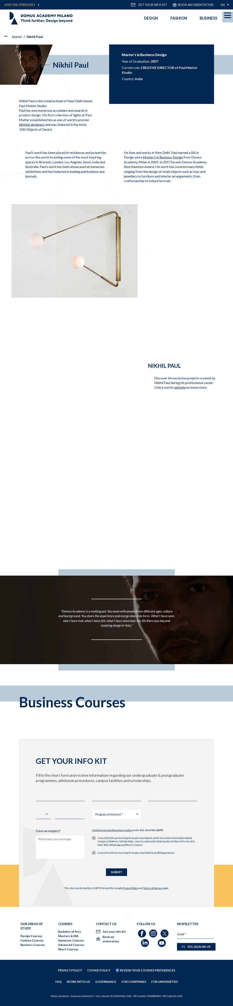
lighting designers (31, 124)
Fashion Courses (32, 940)
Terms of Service (152, 888)
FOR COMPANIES (134, 981)
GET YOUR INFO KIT (149, 5)
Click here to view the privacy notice (112, 830)
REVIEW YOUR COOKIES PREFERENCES (147, 970)
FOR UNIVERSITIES (164, 981)
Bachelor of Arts (69, 931)
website (180, 387)
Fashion (178, 18)
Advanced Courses (71, 945)
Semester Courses (71, 940)
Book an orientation (192, 5)
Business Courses (32, 945)
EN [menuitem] (223, 5)
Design (151, 18)
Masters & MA (68, 936)
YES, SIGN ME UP (196, 946)
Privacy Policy (130, 888)
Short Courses (68, 949)
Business (208, 18)
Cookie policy (98, 970)
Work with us (78, 981)
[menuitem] (224, 4)
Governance (105, 981)
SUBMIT (116, 872)
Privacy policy (70, 970)
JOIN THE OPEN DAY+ (19, 5)
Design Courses (31, 936)
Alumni (17, 37)
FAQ (58, 981)
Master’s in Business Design (163, 157)
